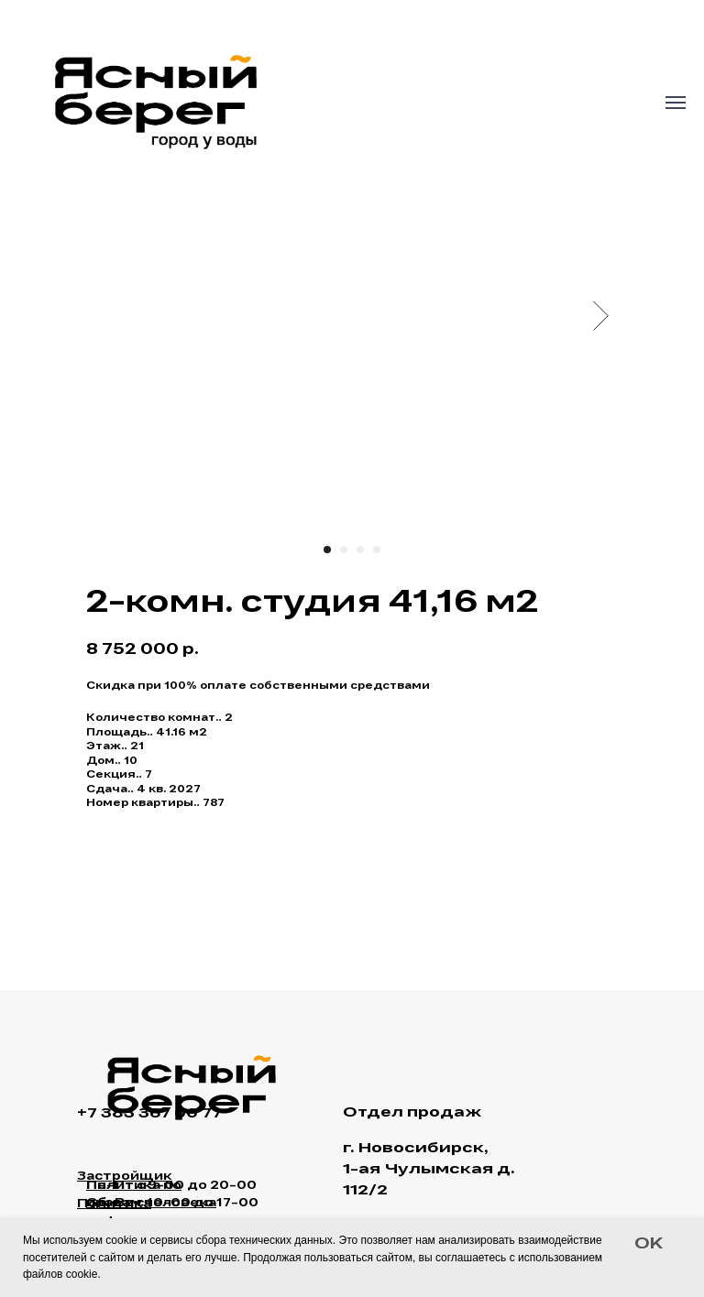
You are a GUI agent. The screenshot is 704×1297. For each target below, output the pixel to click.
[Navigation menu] (676, 102)
